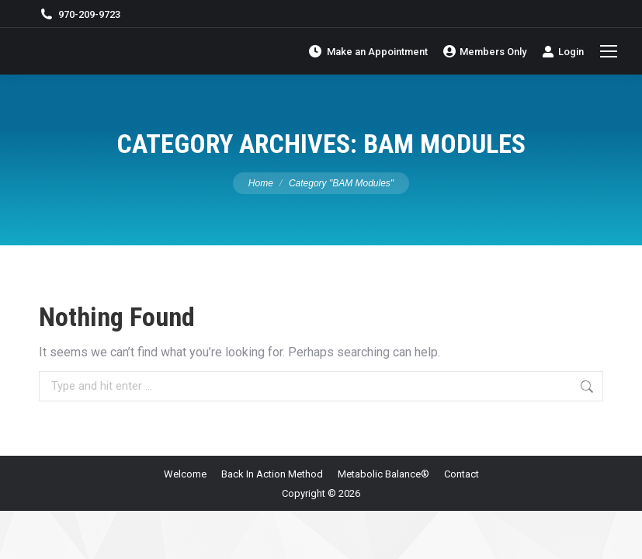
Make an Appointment (367, 51)
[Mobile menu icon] (608, 51)
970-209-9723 (79, 14)
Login (563, 51)
